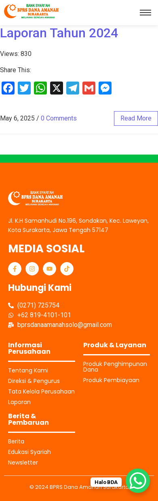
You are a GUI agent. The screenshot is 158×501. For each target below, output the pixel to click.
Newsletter (23, 462)
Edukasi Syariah (29, 452)
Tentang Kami (28, 370)
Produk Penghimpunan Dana (115, 367)
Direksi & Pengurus (34, 381)
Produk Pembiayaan (111, 380)
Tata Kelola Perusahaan (41, 391)
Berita (16, 441)
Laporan (19, 402)
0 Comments (59, 118)
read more (136, 118)
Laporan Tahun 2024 (59, 33)
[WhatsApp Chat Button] (138, 481)
